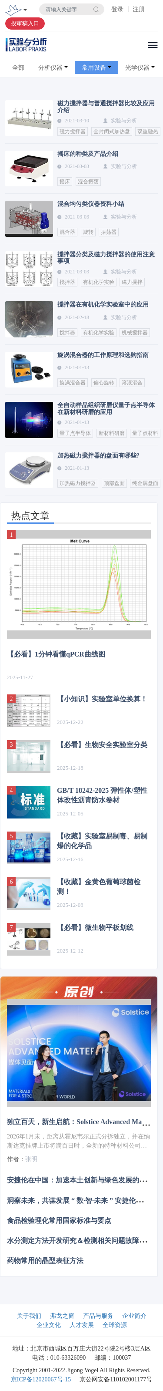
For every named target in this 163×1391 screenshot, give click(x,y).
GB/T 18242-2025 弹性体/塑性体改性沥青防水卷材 (102, 795)
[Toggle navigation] (25, 10)
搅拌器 (67, 282)
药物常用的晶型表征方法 (45, 1260)
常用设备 (94, 67)
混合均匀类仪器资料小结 (90, 204)
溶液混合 (132, 383)
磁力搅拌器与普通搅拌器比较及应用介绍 (106, 106)
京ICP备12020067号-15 (41, 1379)
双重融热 (147, 131)
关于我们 (29, 1316)
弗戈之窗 (62, 1316)
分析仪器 (50, 67)
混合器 (67, 232)
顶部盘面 (114, 483)
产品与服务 (98, 1316)
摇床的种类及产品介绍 (87, 154)
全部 (18, 67)
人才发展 (82, 1325)
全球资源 (115, 1325)
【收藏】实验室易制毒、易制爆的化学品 (102, 840)
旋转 (88, 232)
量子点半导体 (75, 433)
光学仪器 (137, 67)
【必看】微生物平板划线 (95, 927)
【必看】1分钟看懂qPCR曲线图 (56, 654)
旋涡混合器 (73, 383)
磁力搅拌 (132, 282)
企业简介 (134, 1316)
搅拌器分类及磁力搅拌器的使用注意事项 (106, 257)
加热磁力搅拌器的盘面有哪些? (98, 455)
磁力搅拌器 (73, 131)
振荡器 (108, 232)
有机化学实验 (98, 282)
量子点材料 (145, 433)
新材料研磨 (112, 433)
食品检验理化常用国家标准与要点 (59, 1220)
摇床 (65, 182)
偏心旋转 (103, 383)
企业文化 (49, 1325)
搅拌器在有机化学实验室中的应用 (103, 304)
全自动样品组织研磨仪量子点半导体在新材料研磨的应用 (106, 408)
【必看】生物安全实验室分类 (102, 744)
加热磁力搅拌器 (78, 483)
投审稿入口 (25, 23)
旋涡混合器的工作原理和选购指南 (103, 355)
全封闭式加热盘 (111, 131)
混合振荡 (88, 182)
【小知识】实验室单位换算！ (102, 699)
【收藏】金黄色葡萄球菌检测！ (98, 886)
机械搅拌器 (135, 333)
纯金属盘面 (145, 483)
